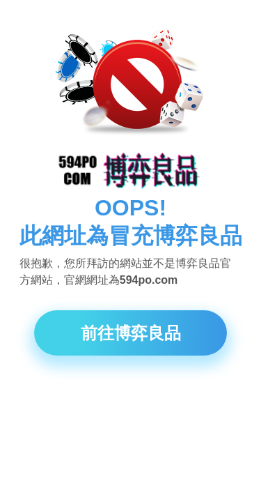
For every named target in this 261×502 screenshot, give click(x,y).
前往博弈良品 (131, 333)
